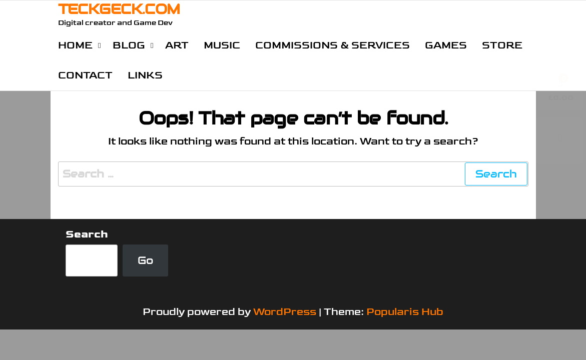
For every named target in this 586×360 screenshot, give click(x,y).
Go (145, 260)
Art (177, 45)
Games (446, 45)
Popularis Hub (404, 312)
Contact (85, 75)
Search (87, 234)
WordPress (284, 312)
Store (502, 45)
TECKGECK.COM (119, 9)
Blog (129, 45)
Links (145, 75)
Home (75, 45)
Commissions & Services (332, 45)
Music (222, 45)
